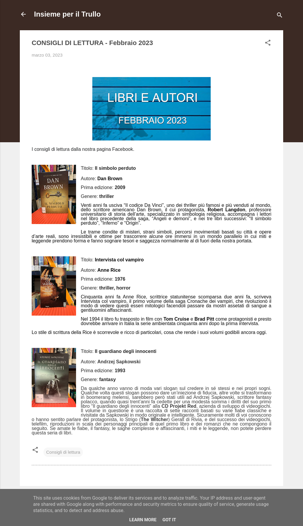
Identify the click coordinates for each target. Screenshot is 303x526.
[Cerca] (279, 16)
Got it (169, 519)
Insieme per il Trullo (67, 14)
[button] (267, 43)
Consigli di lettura (63, 452)
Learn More (143, 519)
